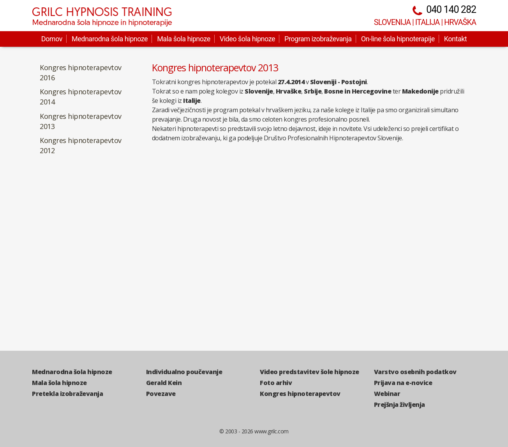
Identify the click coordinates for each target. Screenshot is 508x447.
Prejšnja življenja (399, 404)
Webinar (387, 393)
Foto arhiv (276, 382)
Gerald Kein (164, 382)
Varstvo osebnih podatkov (415, 371)
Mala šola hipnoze (59, 382)
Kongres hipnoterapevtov (300, 393)
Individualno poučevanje (184, 371)
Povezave (161, 393)
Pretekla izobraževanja (67, 393)
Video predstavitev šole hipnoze (309, 371)
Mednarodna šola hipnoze (72, 371)
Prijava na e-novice (403, 382)
